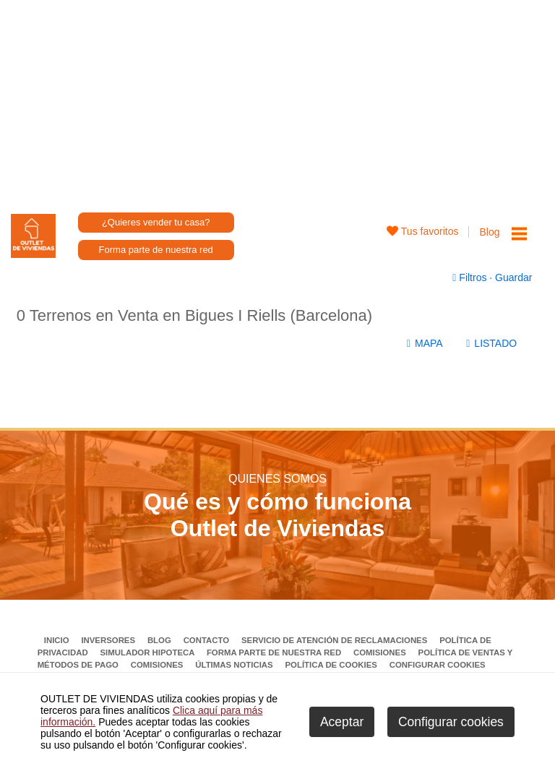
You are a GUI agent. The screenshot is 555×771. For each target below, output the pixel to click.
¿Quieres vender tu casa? (156, 222)
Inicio (58, 640)
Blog (489, 232)
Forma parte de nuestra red (156, 249)
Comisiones (380, 652)
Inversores (109, 640)
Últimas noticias (235, 664)
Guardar (512, 277)
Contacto (208, 640)
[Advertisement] (278, 101)
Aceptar (341, 722)
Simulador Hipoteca (148, 652)
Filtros (470, 277)
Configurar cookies (438, 664)
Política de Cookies (332, 664)
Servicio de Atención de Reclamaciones (335, 640)
